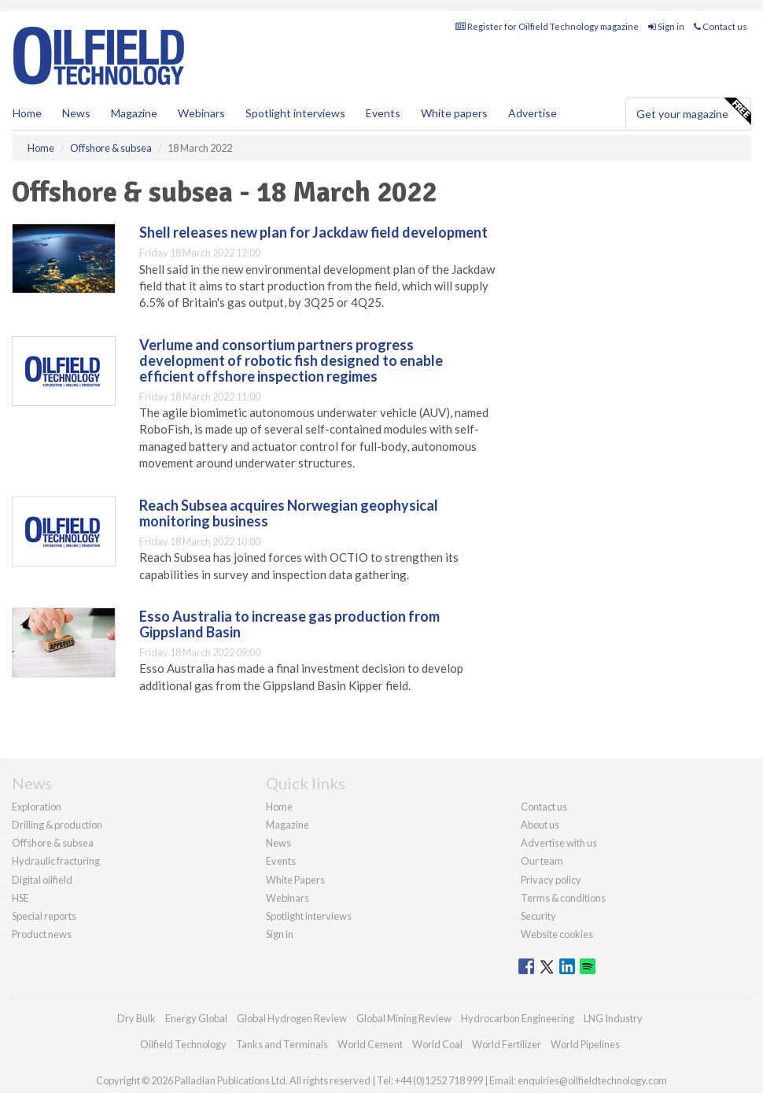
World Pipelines (585, 1044)
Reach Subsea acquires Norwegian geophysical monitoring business (288, 513)
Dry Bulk (136, 1018)
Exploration (36, 806)
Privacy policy (551, 879)
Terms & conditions (563, 898)
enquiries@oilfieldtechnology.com (592, 1080)
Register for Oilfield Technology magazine (547, 26)
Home (27, 113)
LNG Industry (613, 1018)
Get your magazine (693, 111)
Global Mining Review (404, 1018)
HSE (20, 898)
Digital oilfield (42, 879)
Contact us (720, 26)
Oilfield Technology (183, 1044)
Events (383, 113)
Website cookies (557, 934)
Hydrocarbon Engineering (517, 1018)
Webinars (201, 113)
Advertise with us (559, 842)
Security (538, 916)
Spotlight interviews (295, 113)
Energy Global (196, 1018)
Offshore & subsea (53, 842)
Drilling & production (57, 824)
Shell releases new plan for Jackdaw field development (313, 232)
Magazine (134, 113)
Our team (542, 861)
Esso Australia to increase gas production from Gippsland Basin (289, 624)
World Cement (370, 1044)
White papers (454, 113)
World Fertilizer (506, 1044)
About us (540, 824)
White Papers (295, 879)
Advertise (532, 113)
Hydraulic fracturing (56, 861)
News (278, 842)
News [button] (76, 113)
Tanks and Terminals (282, 1044)
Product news (42, 934)
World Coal (437, 1044)
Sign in (666, 26)
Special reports (44, 916)
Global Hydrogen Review (292, 1018)
